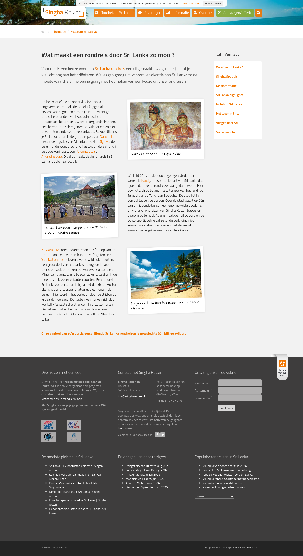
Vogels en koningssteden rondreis (223, 487)
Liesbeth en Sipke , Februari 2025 (147, 487)
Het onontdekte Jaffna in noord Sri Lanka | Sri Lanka (77, 511)
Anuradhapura (51, 156)
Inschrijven (227, 408)
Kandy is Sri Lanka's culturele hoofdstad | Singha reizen (74, 485)
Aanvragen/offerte (237, 12)
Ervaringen (152, 12)
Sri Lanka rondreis (110, 68)
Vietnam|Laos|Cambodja (56, 398)
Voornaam (202, 382)
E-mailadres (203, 397)
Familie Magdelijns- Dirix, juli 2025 (147, 470)
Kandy (145, 180)
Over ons (205, 12)
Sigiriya (104, 141)
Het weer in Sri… (227, 113)
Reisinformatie (226, 85)
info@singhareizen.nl (131, 396)
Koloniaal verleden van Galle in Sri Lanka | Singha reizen (75, 476)
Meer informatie (191, 3)
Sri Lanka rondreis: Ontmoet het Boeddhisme (230, 478)
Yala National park (54, 259)
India (79, 398)
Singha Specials (227, 76)
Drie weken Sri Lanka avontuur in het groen (229, 470)
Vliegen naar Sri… (228, 122)
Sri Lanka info (225, 132)
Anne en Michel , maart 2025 (144, 483)
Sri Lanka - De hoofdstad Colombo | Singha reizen (76, 467)
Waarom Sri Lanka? (229, 67)
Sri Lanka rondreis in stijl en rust (222, 483)
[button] (258, 13)
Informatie (180, 12)
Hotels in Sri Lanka (229, 104)
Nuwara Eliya (50, 249)
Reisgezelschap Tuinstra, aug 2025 (147, 465)
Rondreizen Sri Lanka (116, 12)
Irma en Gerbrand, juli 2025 (143, 474)
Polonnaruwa (85, 151)
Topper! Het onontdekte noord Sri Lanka (227, 474)
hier (120, 428)
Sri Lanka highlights (229, 95)
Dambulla (107, 136)
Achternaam (203, 390)
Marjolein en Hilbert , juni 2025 (145, 478)
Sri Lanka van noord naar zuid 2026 (224, 465)
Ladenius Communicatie (244, 547)
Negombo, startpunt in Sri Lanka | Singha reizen (74, 493)
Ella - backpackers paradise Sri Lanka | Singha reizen (77, 502)
